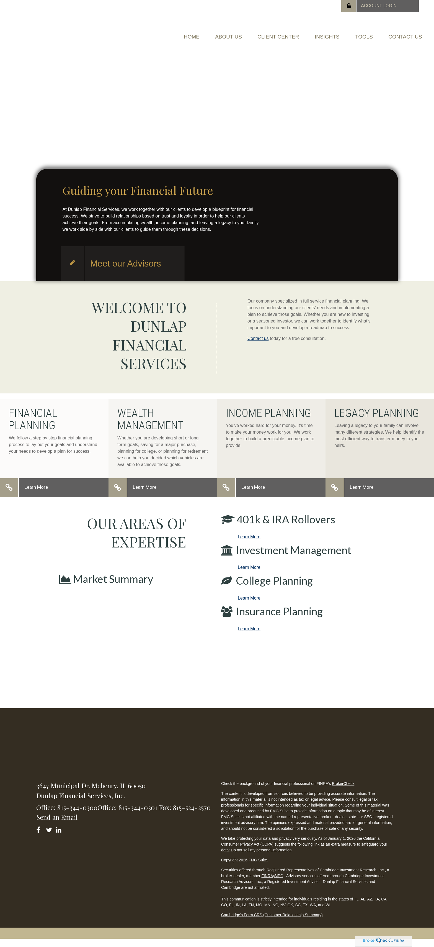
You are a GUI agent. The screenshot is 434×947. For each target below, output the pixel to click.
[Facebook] (40, 837)
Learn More (36, 495)
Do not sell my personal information (261, 858)
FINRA (267, 884)
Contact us (257, 346)
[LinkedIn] (59, 837)
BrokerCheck (343, 791)
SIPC (278, 884)
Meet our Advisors (125, 272)
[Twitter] (49, 837)
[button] (206, 35)
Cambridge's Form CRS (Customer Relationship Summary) (272, 923)
